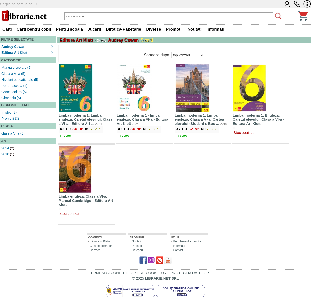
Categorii (137, 250)
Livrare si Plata (100, 241)
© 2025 (155, 278)
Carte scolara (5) (14, 92)
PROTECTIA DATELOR (189, 273)
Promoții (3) (10, 118)
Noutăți (136, 241)
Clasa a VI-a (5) (13, 74)
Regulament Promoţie (187, 241)
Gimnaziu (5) (11, 98)
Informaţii (179, 245)
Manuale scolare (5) (16, 67)
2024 (5, 148)
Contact (95, 250)
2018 (5, 154)
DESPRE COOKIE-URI (148, 273)
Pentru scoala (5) (14, 86)
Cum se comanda (101, 245)
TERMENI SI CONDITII (108, 273)
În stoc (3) (9, 112)
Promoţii (137, 245)
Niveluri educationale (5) (19, 80)
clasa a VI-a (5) (13, 133)
